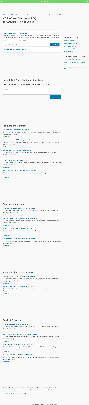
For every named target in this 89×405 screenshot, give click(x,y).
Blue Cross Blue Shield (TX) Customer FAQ (74, 68)
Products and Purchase (70, 43)
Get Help (55, 44)
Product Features (68, 51)
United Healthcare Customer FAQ (73, 60)
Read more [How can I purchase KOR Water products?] (6, 147)
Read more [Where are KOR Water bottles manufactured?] (6, 235)
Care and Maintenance (70, 46)
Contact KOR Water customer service (15, 49)
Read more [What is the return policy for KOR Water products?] (6, 215)
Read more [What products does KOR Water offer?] (6, 167)
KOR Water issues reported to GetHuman (14, 393)
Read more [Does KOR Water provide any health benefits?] (6, 361)
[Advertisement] (32, 65)
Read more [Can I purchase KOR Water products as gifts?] (6, 157)
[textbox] (27, 44)
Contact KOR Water (69, 40)
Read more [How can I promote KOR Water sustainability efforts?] (6, 283)
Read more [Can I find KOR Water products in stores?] (6, 136)
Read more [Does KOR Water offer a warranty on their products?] (6, 225)
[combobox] (27, 44)
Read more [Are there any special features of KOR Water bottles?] (6, 341)
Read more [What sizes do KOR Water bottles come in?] (6, 331)
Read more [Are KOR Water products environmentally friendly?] (6, 293)
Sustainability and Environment (72, 49)
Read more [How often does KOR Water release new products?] (6, 177)
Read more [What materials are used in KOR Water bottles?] (6, 351)
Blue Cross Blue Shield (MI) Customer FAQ (74, 63)
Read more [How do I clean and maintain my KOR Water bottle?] (6, 245)
